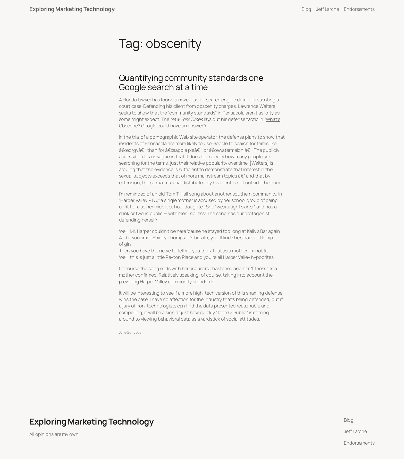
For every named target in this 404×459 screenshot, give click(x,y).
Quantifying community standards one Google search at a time (191, 82)
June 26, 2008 (130, 332)
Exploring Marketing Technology (71, 9)
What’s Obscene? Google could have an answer (199, 122)
